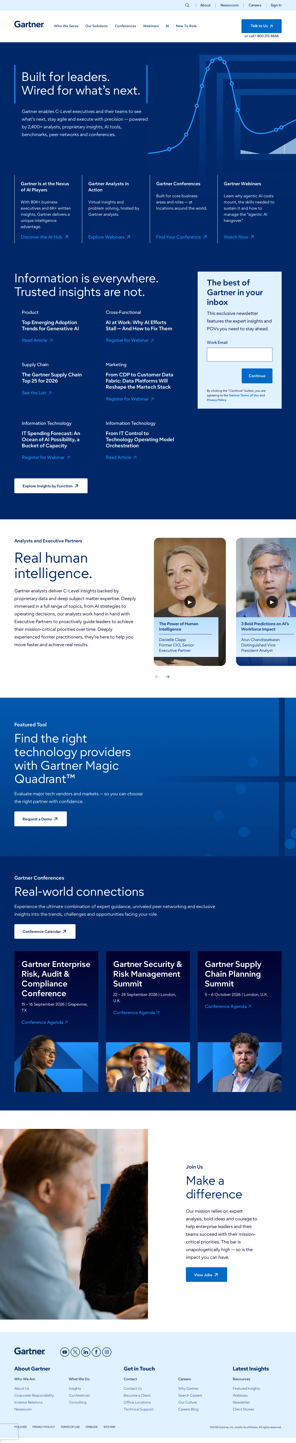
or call (250, 36)
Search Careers (190, 1395)
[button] (274, 5)
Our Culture (187, 1402)
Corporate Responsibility (34, 1395)
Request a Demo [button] (41, 818)
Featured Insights (246, 1388)
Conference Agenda (45, 1022)
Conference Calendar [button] (45, 931)
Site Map (109, 1427)
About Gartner (32, 1368)
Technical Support (138, 1409)
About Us (21, 1388)
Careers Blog (188, 1409)
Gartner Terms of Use (244, 395)
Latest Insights (251, 1368)
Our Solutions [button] (96, 26)
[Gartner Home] (29, 24)
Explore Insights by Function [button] (51, 486)
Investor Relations (28, 1402)
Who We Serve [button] (66, 26)
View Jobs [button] (207, 1274)
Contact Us (133, 1388)
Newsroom (229, 5)
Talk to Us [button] (263, 26)
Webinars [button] (151, 26)
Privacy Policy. (217, 400)
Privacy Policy (44, 1427)
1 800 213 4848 (267, 36)
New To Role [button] (186, 26)
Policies (20, 1427)
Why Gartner (188, 1388)
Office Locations (137, 1402)
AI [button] (167, 26)
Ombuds (92, 1427)
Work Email (217, 342)
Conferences (79, 1395)
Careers (255, 5)
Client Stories (243, 1409)
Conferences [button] (125, 26)
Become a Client (137, 1395)
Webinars (240, 1395)
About (205, 5)
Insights (75, 1388)
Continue (257, 376)
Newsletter (241, 1402)
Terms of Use (70, 1427)
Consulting (77, 1402)
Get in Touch (139, 1368)
